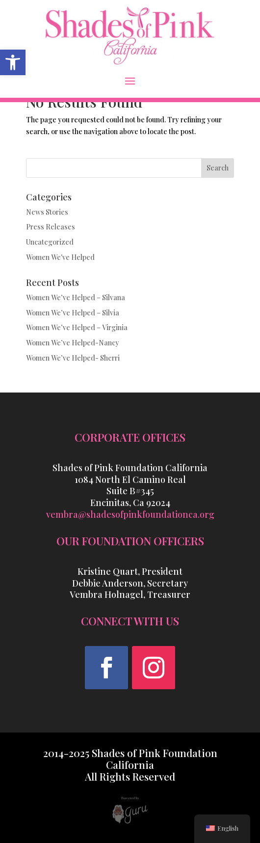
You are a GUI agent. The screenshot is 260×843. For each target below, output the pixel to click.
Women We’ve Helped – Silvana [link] (75, 297)
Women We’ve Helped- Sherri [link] (73, 358)
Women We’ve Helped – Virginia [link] (77, 327)
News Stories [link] (47, 212)
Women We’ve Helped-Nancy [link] (72, 342)
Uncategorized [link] (50, 242)
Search (218, 167)
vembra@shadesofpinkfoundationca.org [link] (130, 514)
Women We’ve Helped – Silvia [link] (72, 312)
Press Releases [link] (50, 226)
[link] (13, 62)
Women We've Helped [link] (60, 257)
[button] (130, 80)
